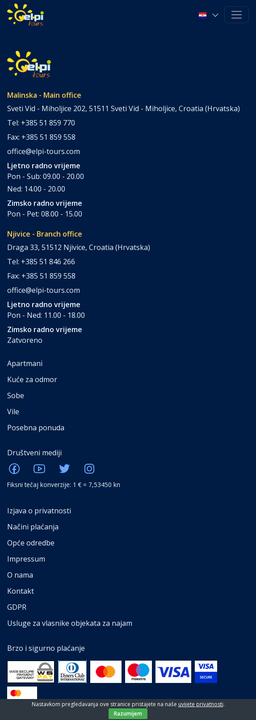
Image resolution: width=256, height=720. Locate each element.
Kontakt (20, 591)
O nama (20, 575)
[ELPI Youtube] (39, 471)
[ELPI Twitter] (64, 471)
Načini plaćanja (33, 527)
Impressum (26, 559)
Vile (13, 411)
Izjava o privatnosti (39, 511)
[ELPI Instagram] (89, 471)
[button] (210, 15)
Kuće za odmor (32, 379)
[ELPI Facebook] (14, 471)
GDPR (16, 607)
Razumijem (128, 713)
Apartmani (24, 363)
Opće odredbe (31, 543)
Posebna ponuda (35, 428)
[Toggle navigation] (236, 15)
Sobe (15, 395)
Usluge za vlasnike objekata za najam (69, 623)
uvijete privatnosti (200, 704)
